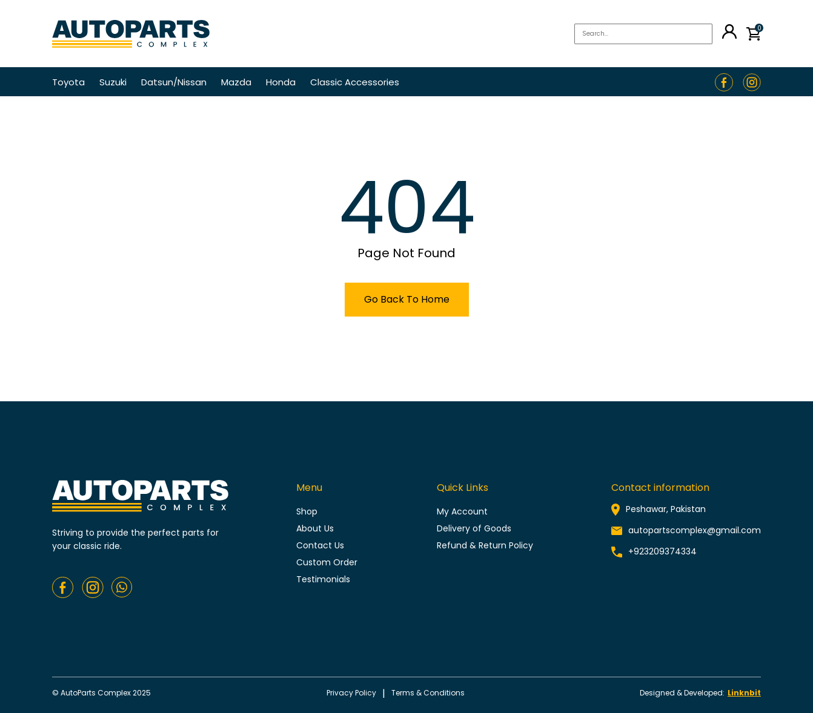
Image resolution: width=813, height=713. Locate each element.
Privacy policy (351, 693)
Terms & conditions (428, 693)
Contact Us (320, 545)
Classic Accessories (354, 82)
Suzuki (113, 82)
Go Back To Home (407, 299)
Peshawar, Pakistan (666, 509)
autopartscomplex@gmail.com (694, 530)
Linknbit (744, 693)
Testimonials (323, 579)
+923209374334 (662, 551)
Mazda (236, 82)
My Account (462, 511)
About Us (315, 528)
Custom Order (326, 562)
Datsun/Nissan (174, 82)
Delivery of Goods (474, 528)
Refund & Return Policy (485, 545)
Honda (281, 82)
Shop (306, 511)
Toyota (68, 82)
